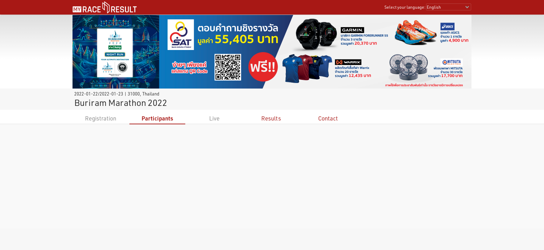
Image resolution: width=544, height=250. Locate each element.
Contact (328, 118)
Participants (157, 118)
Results (271, 118)
